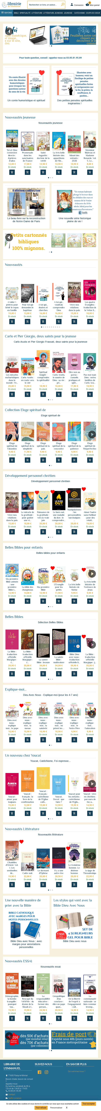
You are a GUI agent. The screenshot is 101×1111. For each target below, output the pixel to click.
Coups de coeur (93, 13)
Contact (10, 1094)
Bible (16, 13)
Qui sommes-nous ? (76, 1071)
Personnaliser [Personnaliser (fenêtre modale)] (56, 1108)
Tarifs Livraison (13, 1098)
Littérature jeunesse (53, 13)
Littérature (37, 13)
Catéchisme (79, 13)
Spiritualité (25, 13)
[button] (93, 38)
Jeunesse (68, 13)
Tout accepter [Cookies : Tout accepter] (89, 1104)
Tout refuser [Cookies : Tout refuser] (41, 1108)
